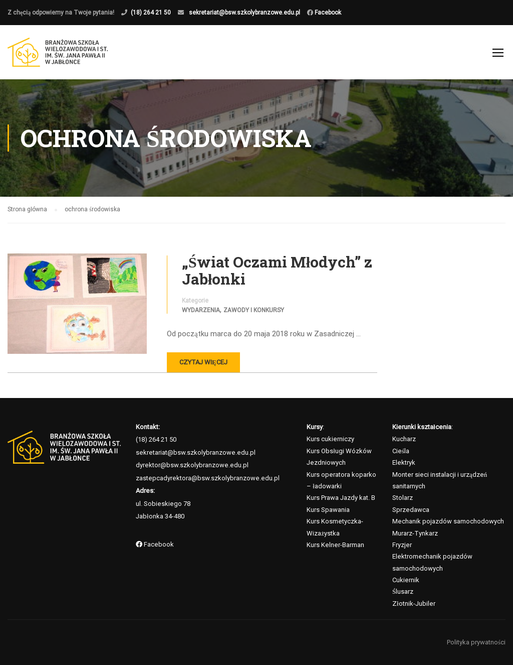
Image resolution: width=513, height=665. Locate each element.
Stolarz (402, 497)
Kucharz (404, 439)
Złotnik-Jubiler (413, 603)
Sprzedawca (410, 509)
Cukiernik (405, 580)
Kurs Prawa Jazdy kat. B (341, 497)
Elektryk (403, 462)
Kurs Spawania (328, 509)
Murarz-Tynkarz (415, 533)
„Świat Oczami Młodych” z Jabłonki (277, 270)
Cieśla (400, 451)
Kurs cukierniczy (330, 439)
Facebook (327, 12)
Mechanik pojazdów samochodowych (448, 521)
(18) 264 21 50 (151, 12)
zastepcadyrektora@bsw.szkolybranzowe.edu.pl (208, 478)
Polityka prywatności (476, 642)
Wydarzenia (201, 310)
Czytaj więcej (203, 362)
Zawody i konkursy (253, 310)
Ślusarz (402, 591)
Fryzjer (402, 545)
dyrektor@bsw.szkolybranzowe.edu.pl (192, 465)
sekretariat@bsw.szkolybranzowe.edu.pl (244, 12)
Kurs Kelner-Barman (335, 545)
